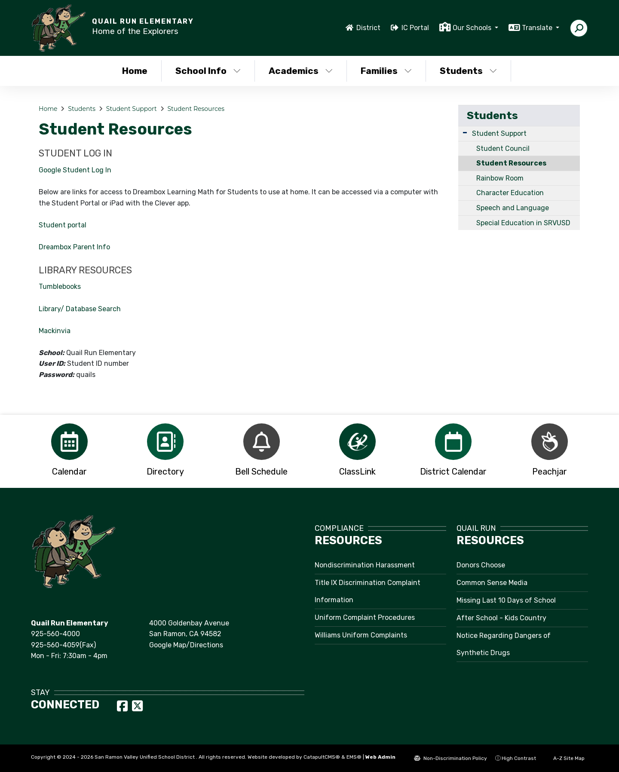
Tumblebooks (60, 286)
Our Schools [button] (473, 28)
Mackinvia (54, 331)
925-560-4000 (55, 634)
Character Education (510, 193)
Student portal (62, 225)
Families (386, 70)
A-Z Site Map (564, 758)
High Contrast (519, 758)
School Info (208, 70)
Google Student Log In (75, 170)
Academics (301, 70)
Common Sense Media (492, 583)
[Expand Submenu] (465, 132)
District (368, 28)
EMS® (354, 757)
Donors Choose (481, 565)
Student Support (131, 109)
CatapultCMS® (321, 757)
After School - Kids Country (501, 618)
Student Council (503, 148)
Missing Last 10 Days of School (506, 600)
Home (134, 70)
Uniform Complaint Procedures (365, 617)
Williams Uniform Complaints (361, 635)
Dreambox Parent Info (74, 247)
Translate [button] (538, 28)
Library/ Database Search (80, 309)
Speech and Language (512, 208)
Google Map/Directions (186, 645)
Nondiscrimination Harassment (365, 565)
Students (468, 70)
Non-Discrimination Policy (450, 758)
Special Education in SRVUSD (523, 223)
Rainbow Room (500, 178)
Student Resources (195, 109)
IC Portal (415, 28)
